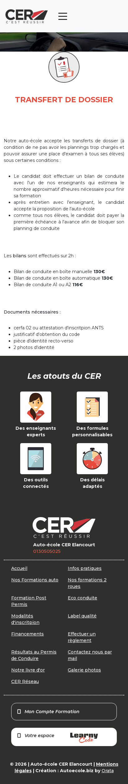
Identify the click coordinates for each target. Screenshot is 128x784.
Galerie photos (84, 670)
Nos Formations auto (34, 580)
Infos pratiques (85, 568)
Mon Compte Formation (48, 711)
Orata (108, 770)
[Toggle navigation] (62, 16)
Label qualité (82, 616)
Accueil (19, 568)
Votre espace (57, 738)
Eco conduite (82, 598)
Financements (27, 634)
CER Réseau (25, 681)
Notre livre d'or (28, 670)
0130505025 (47, 551)
